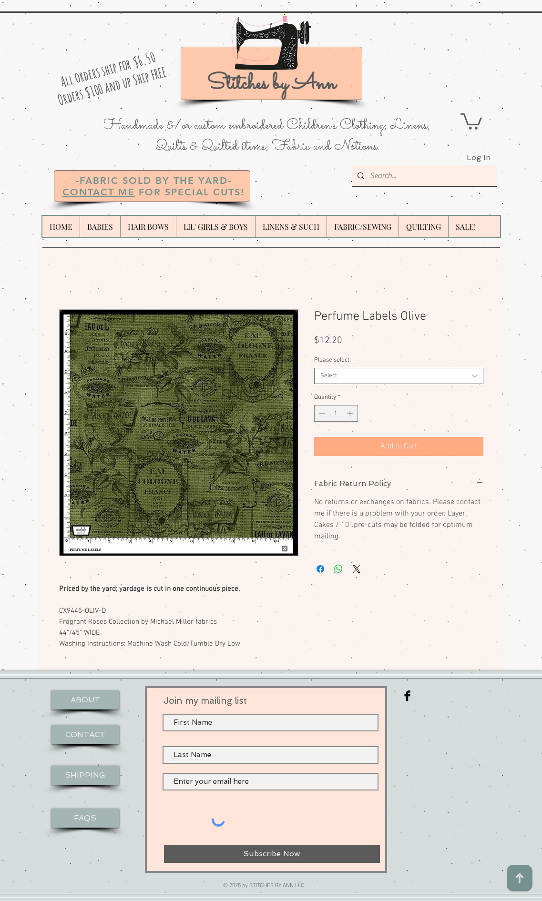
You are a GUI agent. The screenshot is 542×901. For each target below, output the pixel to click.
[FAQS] (85, 818)
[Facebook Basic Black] (407, 695)
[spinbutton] (336, 413)
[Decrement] (321, 413)
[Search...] (423, 175)
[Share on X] (356, 569)
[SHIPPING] (85, 775)
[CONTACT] (85, 734)
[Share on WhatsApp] (338, 569)
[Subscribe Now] (272, 854)
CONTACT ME (98, 192)
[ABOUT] (85, 699)
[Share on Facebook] (320, 569)
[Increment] (351, 413)
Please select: (332, 360)
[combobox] (398, 376)
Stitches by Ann (271, 84)
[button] (471, 120)
